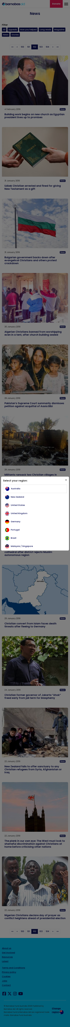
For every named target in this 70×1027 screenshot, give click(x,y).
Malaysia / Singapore (22, 546)
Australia (15, 488)
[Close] (66, 480)
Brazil (13, 538)
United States (18, 505)
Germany (15, 521)
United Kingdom (19, 513)
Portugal (15, 529)
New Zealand (17, 496)
